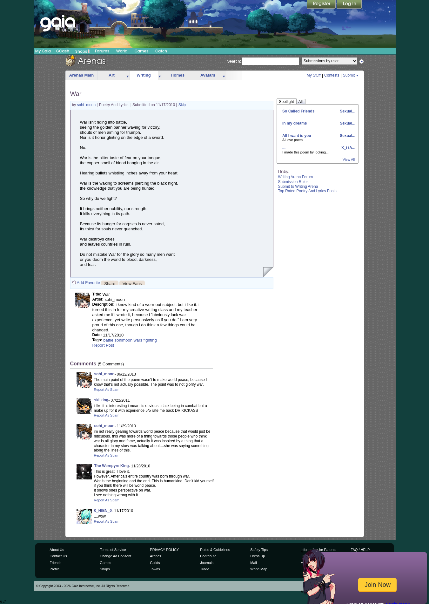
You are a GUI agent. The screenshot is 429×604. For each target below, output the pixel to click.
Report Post (103, 345)
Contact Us (58, 556)
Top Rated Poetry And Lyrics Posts (307, 191)
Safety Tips (259, 550)
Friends (55, 563)
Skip (182, 105)
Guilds (155, 563)
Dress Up (257, 556)
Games (142, 51)
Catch (161, 51)
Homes (177, 75)
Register (322, 5)
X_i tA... (347, 148)
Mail (253, 563)
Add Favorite (88, 282)
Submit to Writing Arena (298, 186)
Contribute (208, 556)
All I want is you (296, 135)
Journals (206, 563)
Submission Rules (293, 182)
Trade (204, 569)
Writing (144, 75)
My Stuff (314, 75)
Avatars (207, 75)
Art (112, 75)
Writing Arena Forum (295, 177)
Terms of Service (113, 550)
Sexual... (347, 111)
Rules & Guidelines (215, 550)
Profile (54, 569)
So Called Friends (298, 111)
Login (349, 5)
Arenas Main (81, 75)
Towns (155, 569)
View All (349, 159)
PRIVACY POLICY (164, 550)
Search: (234, 61)
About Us (57, 550)
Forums (102, 51)
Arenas (155, 556)
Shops (82, 51)
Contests (331, 75)
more (128, 75)
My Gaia (43, 51)
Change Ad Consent (115, 556)
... (283, 148)
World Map (258, 569)
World (122, 51)
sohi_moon (87, 105)
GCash (62, 51)
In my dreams (294, 123)
